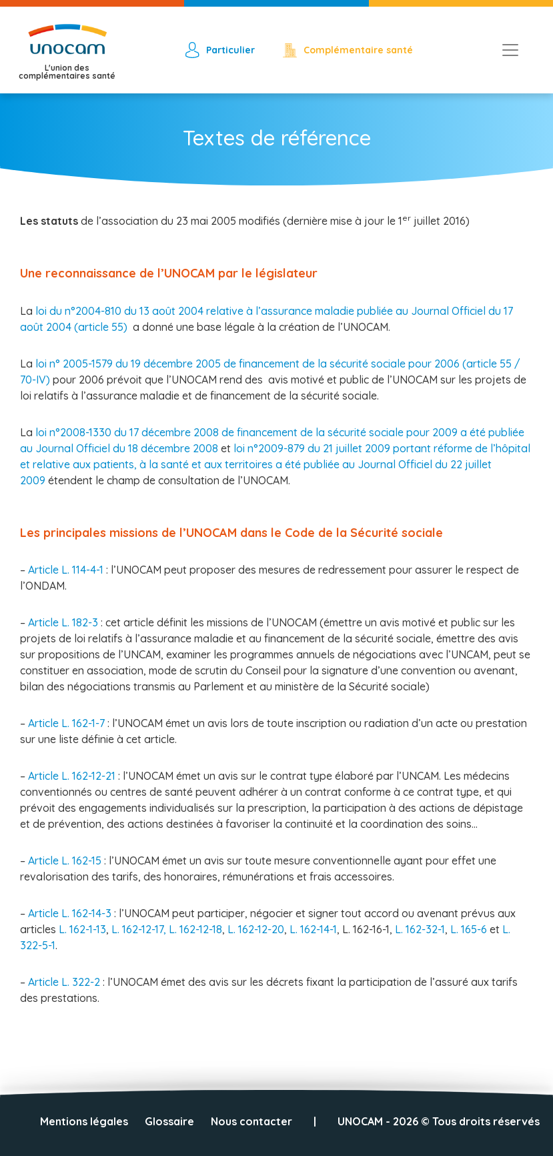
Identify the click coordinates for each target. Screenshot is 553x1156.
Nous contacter (251, 1121)
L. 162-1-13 (82, 929)
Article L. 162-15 (66, 860)
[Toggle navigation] (510, 50)
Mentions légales (84, 1121)
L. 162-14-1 (313, 929)
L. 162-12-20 (255, 929)
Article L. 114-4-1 (67, 569)
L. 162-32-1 (420, 929)
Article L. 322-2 (65, 982)
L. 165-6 (470, 929)
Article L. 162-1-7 (67, 723)
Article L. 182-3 (64, 622)
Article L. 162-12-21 (73, 775)
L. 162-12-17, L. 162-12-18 (166, 929)
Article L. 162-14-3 (71, 913)
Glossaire (169, 1121)
